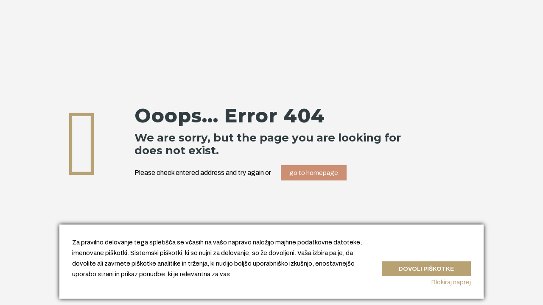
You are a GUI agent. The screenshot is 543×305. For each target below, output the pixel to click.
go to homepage (313, 172)
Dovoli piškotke (424, 264)
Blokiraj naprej (451, 282)
